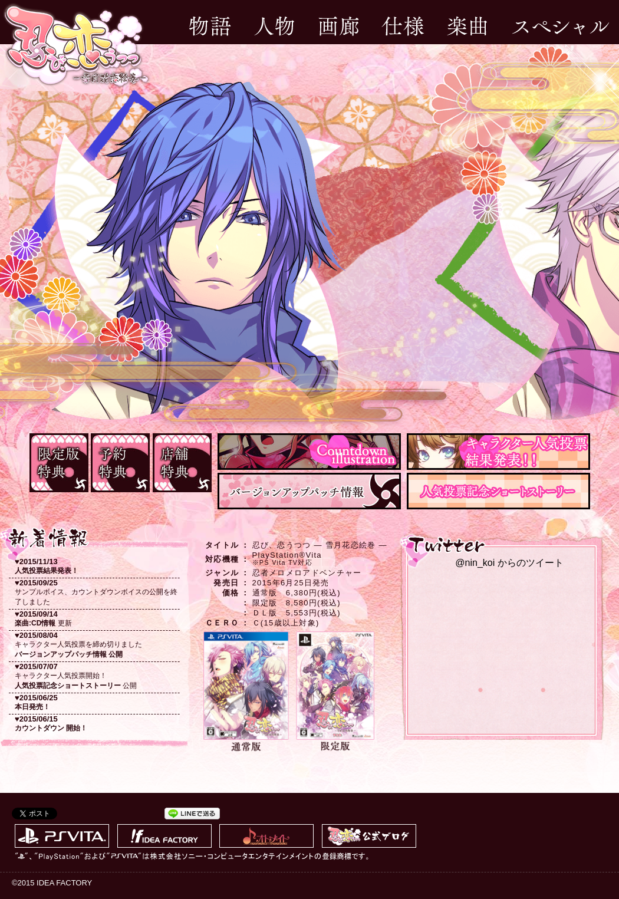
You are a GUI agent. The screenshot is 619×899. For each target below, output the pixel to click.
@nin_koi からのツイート (509, 563)
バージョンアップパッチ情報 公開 (69, 654)
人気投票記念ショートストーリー (68, 685)
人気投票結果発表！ (46, 571)
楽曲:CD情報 (35, 623)
